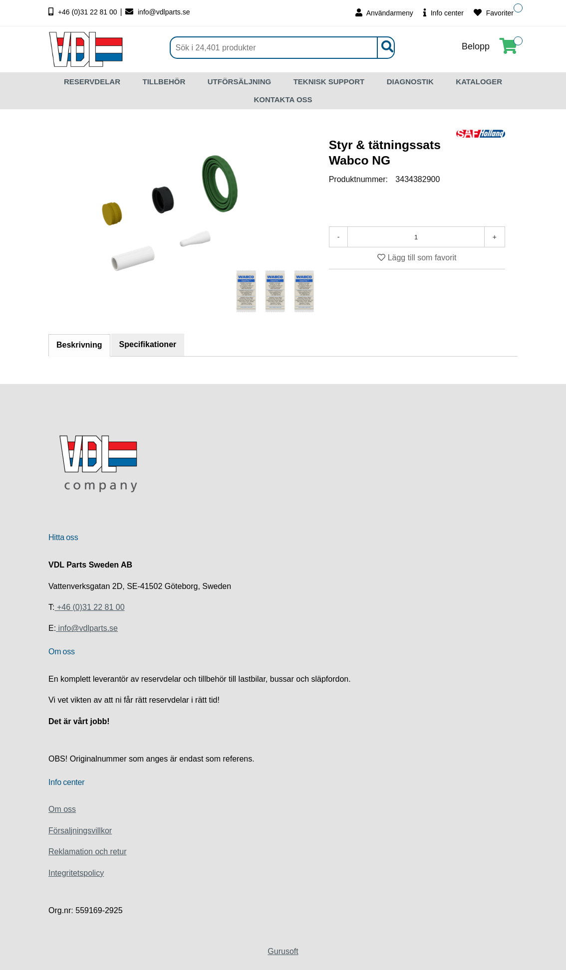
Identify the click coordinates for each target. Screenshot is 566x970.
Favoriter (494, 12)
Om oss (62, 809)
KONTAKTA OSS (283, 99)
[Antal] (415, 236)
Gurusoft (283, 951)
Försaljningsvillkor (80, 830)
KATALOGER (479, 81)
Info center (443, 12)
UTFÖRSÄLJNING (240, 81)
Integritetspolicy (76, 873)
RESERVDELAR (92, 81)
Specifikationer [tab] (148, 344)
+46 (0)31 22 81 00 (83, 12)
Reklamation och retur (87, 851)
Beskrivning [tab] (79, 345)
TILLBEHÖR (163, 81)
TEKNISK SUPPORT (329, 81)
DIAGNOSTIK (410, 81)
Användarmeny (384, 12)
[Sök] (282, 47)
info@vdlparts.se (157, 12)
